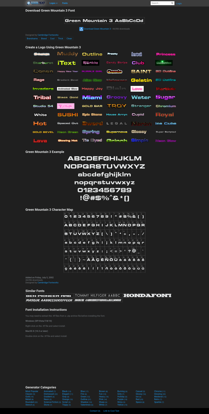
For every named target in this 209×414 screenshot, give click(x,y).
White (103, 404)
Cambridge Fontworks (48, 35)
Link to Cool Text (111, 411)
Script (66, 402)
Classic (30, 394)
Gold (29, 396)
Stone (48, 404)
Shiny (121, 402)
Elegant (67, 394)
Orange (67, 399)
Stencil (30, 404)
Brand (44, 38)
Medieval (160, 396)
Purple (122, 399)
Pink (103, 399)
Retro (158, 399)
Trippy (66, 404)
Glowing (160, 394)
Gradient (49, 396)
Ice (138, 396)
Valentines (87, 404)
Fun (102, 394)
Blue (85, 391)
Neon (48, 399)
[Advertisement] (12, 48)
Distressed (51, 394)
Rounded (31, 402)
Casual (140, 391)
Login (179, 3)
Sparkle (159, 402)
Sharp (103, 402)
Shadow (86, 402)
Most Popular (31, 391)
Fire (84, 394)
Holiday (122, 396)
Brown (103, 391)
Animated (50, 391)
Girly (120, 394)
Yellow (122, 404)
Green (85, 396)
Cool (52, 38)
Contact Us (95, 411)
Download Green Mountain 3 (95, 29)
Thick (60, 38)
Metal (29, 399)
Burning (122, 391)
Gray (65, 396)
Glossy (141, 394)
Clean (69, 38)
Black (66, 391)
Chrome (159, 391)
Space (140, 402)
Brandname (32, 38)
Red (139, 399)
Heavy (103, 396)
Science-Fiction (52, 402)
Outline (86, 399)
